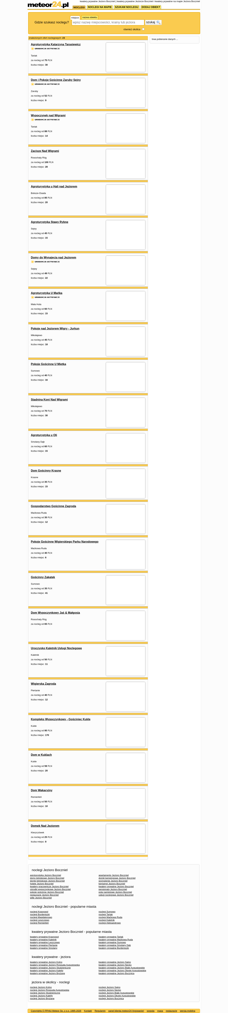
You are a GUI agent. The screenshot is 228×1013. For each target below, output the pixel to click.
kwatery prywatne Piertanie (44, 945)
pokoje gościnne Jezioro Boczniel (47, 892)
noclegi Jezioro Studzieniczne (45, 993)
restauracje (171, 1010)
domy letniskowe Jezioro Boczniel (47, 878)
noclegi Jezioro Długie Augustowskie (117, 995)
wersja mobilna (187, 1010)
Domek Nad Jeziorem (45, 825)
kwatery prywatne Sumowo (112, 942)
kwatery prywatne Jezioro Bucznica (116, 973)
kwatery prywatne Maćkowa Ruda (116, 939)
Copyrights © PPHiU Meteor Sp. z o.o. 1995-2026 (56, 1010)
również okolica (132, 29)
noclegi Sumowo (107, 911)
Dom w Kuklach (41, 754)
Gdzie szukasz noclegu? (52, 22)
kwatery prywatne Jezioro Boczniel (116, 886)
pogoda (150, 1010)
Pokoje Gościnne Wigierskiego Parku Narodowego (65, 541)
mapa (160, 1010)
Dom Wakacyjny (41, 790)
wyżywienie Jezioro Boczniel (113, 881)
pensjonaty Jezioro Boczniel (113, 889)
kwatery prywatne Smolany (43, 948)
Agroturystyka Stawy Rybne (49, 222)
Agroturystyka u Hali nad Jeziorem (54, 186)
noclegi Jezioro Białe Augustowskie (116, 993)
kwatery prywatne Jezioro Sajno (115, 962)
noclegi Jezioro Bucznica (111, 998)
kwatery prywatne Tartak (111, 936)
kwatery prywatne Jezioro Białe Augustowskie (122, 967)
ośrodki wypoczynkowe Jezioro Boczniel (50, 889)
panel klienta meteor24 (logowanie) (126, 1010)
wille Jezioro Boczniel (41, 897)
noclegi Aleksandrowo (110, 923)
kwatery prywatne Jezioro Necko (115, 965)
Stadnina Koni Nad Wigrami (49, 399)
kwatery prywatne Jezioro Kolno (46, 962)
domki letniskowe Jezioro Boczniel (47, 881)
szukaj (153, 22)
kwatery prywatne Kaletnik (43, 939)
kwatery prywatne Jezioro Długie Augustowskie (122, 970)
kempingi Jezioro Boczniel (112, 883)
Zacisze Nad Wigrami (45, 150)
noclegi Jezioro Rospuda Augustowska (49, 990)
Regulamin (100, 1010)
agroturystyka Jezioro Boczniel (45, 875)
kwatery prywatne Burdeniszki (114, 948)
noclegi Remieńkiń (39, 923)
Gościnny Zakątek (43, 577)
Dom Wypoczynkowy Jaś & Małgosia (55, 612)
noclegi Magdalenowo (41, 917)
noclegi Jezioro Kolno (41, 987)
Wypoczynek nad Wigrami (48, 115)
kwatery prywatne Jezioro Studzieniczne (50, 967)
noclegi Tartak (106, 914)
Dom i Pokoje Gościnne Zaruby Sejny (56, 79)
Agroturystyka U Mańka (46, 293)
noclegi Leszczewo (39, 920)
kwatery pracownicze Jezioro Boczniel (49, 886)
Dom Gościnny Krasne (46, 470)
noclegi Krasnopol (39, 911)
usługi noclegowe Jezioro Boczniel (116, 895)
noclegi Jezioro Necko (110, 990)
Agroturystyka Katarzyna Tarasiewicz (56, 44)
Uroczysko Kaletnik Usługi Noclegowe (56, 648)
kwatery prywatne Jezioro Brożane (47, 973)
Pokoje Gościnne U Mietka (48, 364)
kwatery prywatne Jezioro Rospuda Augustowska (55, 965)
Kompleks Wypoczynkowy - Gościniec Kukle (60, 719)
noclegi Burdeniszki (40, 914)
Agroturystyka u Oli (44, 435)
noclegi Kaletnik (107, 920)
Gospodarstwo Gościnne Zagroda (53, 506)
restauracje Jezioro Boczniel (44, 895)
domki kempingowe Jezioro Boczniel (117, 878)
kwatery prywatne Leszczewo (45, 942)
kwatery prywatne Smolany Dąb (115, 945)
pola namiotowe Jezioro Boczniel (115, 892)
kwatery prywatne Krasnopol (44, 936)
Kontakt (88, 1010)
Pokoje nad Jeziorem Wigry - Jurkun (55, 328)
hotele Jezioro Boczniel (42, 883)
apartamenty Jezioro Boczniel (114, 875)
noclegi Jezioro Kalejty (41, 995)
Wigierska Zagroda (43, 683)
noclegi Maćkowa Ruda (110, 917)
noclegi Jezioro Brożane (42, 998)
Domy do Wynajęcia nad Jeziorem (53, 257)
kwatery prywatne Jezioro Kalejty (46, 970)
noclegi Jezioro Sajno (110, 987)
